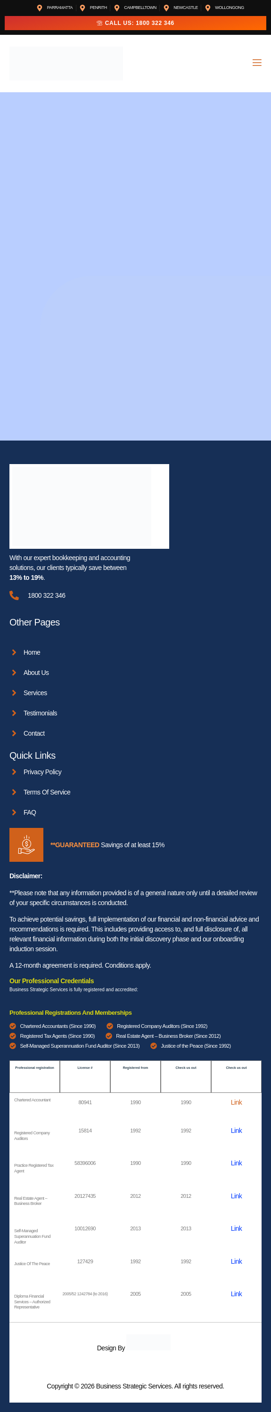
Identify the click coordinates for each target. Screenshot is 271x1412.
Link (236, 1102)
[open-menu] (256, 63)
